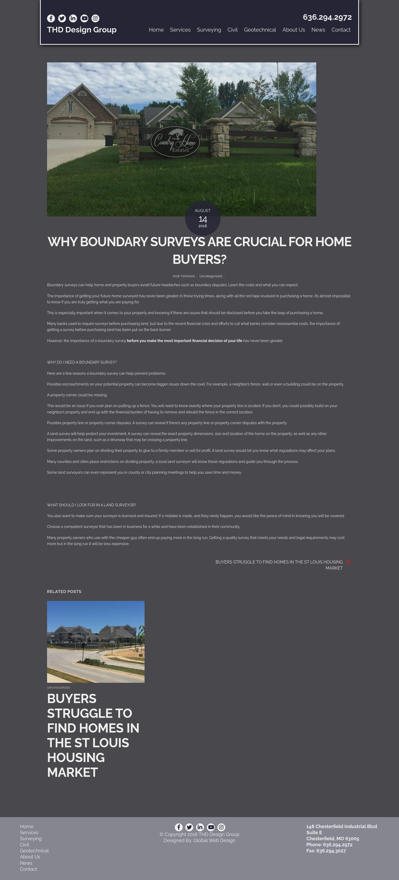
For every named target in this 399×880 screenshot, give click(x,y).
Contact (341, 30)
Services (180, 30)
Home (156, 30)
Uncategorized (211, 276)
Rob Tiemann (184, 276)
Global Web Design (214, 840)
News (318, 30)
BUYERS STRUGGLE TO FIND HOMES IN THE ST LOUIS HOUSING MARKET (279, 565)
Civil (233, 30)
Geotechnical (260, 30)
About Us (294, 30)
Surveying (209, 30)
